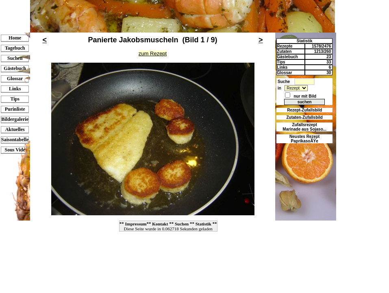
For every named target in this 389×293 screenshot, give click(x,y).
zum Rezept (153, 53)
